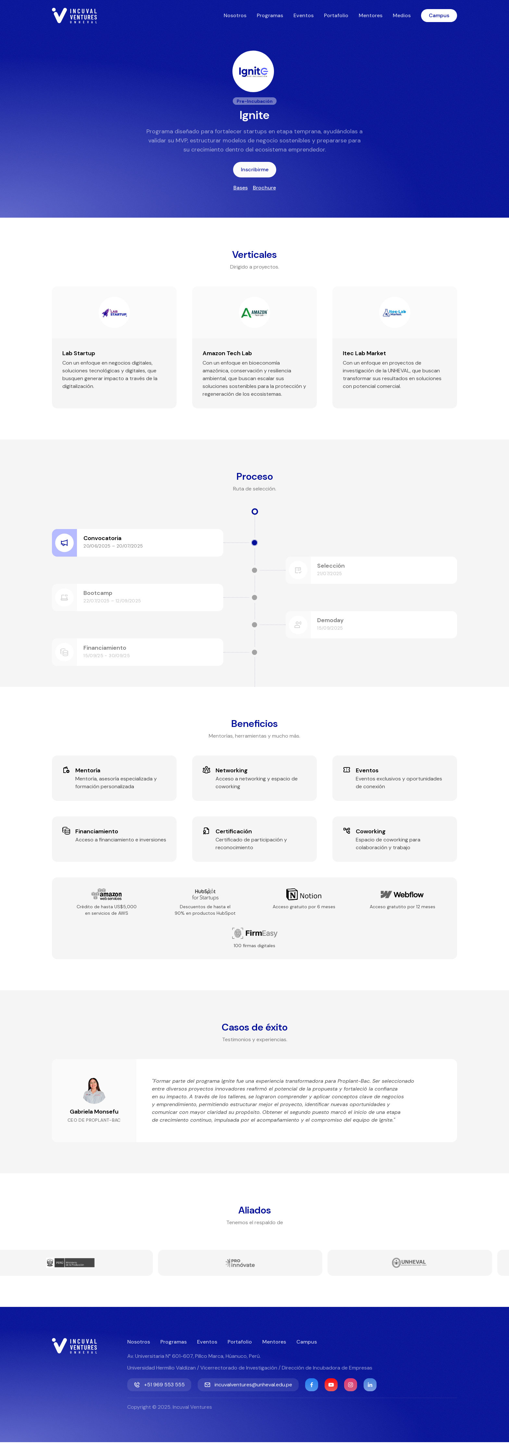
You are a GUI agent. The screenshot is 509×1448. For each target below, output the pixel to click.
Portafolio (336, 15)
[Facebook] (311, 1390)
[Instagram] (350, 1390)
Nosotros (235, 15)
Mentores (370, 15)
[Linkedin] (370, 1390)
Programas (270, 15)
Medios (402, 15)
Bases (240, 187)
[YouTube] (331, 1390)
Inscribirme (254, 169)
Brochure (264, 187)
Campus (439, 15)
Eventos (303, 15)
